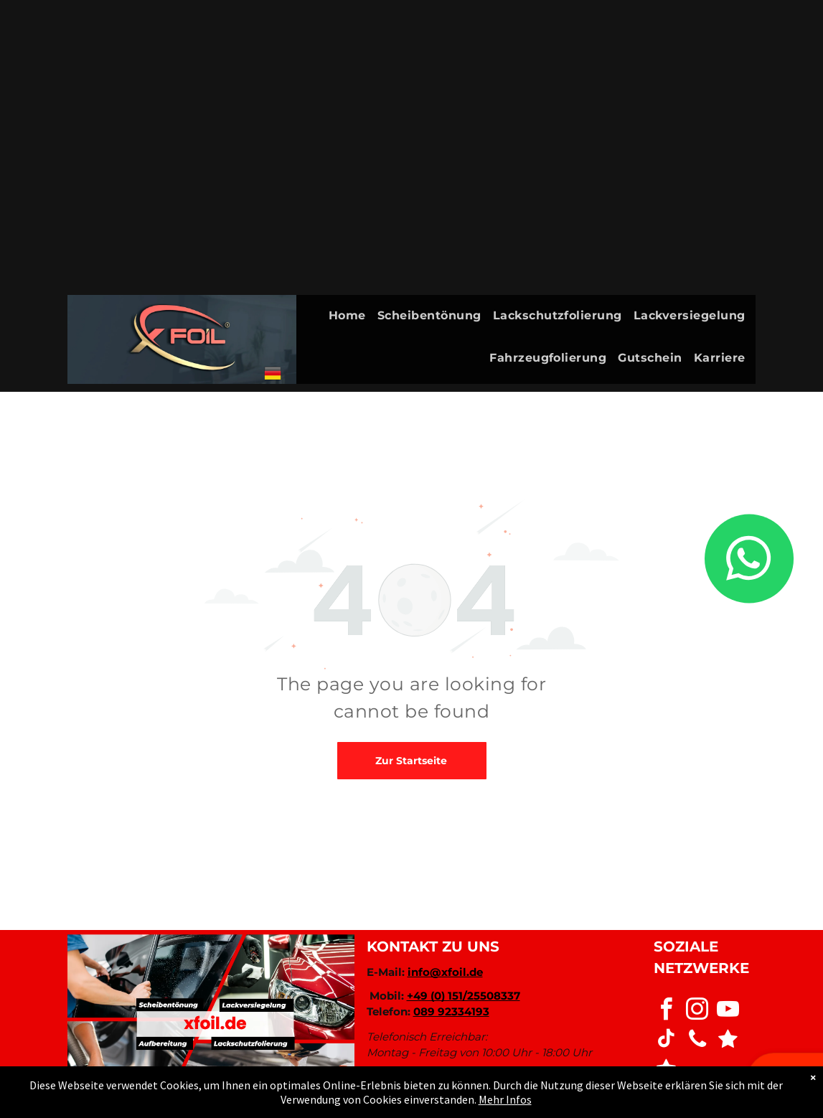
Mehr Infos (505, 1099)
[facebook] (666, 1011)
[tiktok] (666, 1041)
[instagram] (697, 1011)
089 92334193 (451, 1011)
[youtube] (728, 1011)
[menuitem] (352, 316)
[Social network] (728, 1041)
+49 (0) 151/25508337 (463, 995)
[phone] (697, 1041)
